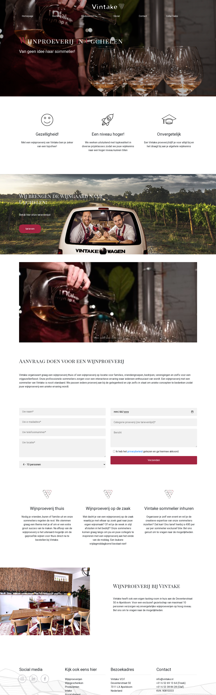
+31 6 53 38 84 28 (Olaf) (170, 686)
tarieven (29, 228)
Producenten (87, 16)
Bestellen (57, 16)
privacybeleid (135, 451)
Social (117, 16)
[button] (32, 302)
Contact (143, 16)
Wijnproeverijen (73, 679)
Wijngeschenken (74, 683)
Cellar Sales (172, 16)
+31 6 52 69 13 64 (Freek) (171, 683)
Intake (68, 690)
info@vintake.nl (164, 679)
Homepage (27, 16)
